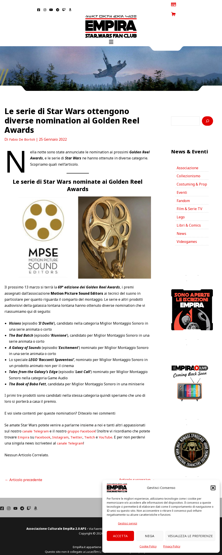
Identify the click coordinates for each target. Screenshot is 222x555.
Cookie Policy (148, 546)
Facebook (55, 427)
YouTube (120, 427)
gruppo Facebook (83, 421)
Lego (181, 207)
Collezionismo (188, 166)
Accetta (120, 536)
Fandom (183, 191)
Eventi (182, 182)
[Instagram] (9, 499)
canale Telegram (36, 421)
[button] (213, 488)
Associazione (187, 158)
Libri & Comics (189, 215)
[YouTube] (15, 499)
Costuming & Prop (192, 174)
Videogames (187, 232)
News (181, 224)
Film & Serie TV (189, 199)
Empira (35, 427)
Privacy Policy (171, 546)
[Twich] (29, 499)
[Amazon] (36, 499)
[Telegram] (22, 499)
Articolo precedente (23, 469)
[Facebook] (2, 499)
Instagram (73, 427)
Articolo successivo (137, 469)
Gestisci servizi (127, 523)
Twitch (103, 427)
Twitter (90, 427)
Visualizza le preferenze (190, 536)
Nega (149, 536)
